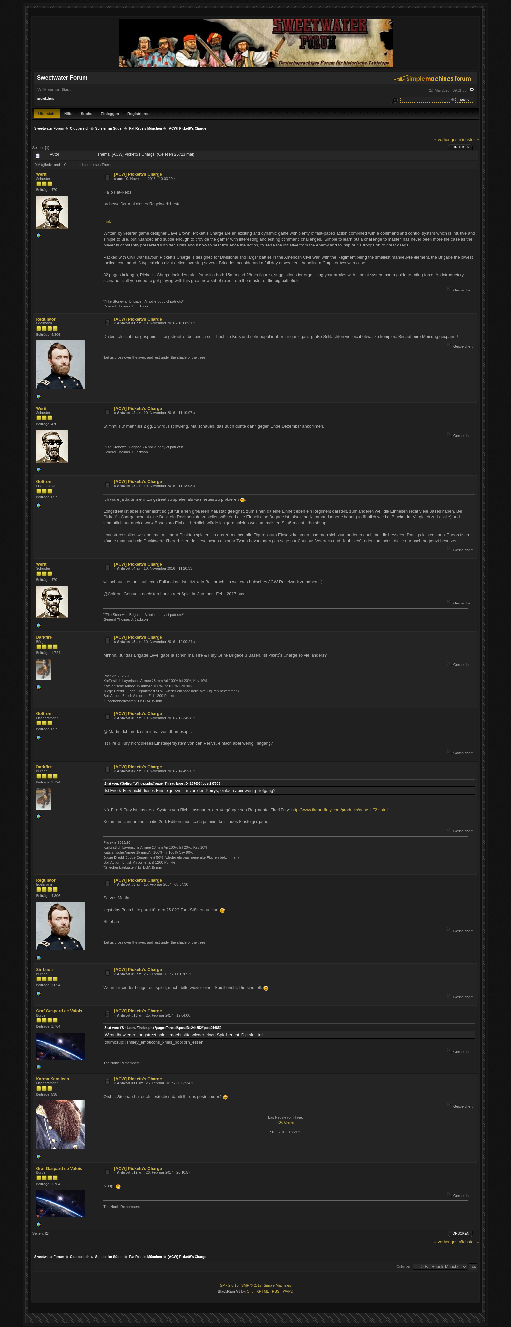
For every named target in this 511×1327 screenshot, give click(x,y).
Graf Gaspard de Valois (59, 1010)
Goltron (43, 481)
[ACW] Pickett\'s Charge (138, 174)
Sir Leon (44, 969)
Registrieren (138, 114)
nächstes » (469, 139)
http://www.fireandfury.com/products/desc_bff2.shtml (339, 809)
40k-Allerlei (285, 1122)
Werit (41, 174)
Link (107, 221)
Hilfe (68, 114)
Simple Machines (277, 1285)
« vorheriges (446, 139)
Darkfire (44, 637)
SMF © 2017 (251, 1285)
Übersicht (47, 114)
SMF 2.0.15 (229, 1285)
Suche (86, 114)
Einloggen (110, 114)
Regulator (45, 319)
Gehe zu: (403, 1267)
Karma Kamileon (52, 1078)
